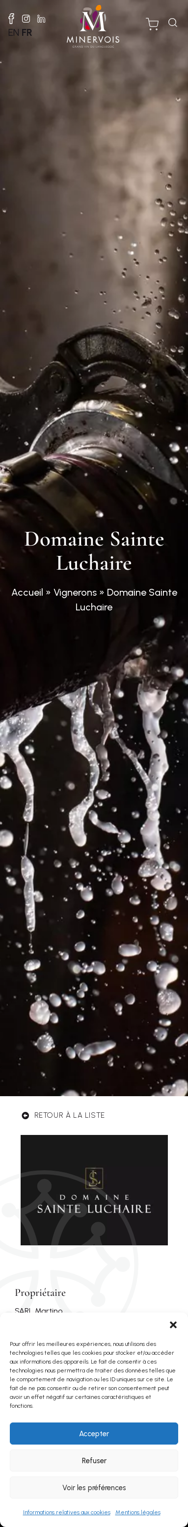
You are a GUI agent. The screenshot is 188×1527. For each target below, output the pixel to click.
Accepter (94, 1433)
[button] (173, 1325)
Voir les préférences (94, 1487)
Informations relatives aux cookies (66, 1512)
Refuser (94, 1460)
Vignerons (75, 592)
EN (13, 32)
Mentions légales (138, 1512)
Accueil (27, 592)
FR (27, 32)
